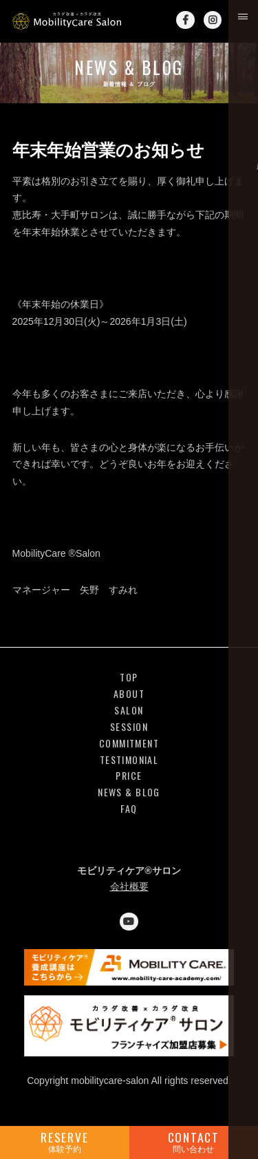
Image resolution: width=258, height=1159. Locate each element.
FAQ (128, 809)
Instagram (213, 20)
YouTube (129, 922)
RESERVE (64, 1141)
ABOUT (129, 694)
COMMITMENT (129, 743)
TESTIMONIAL (129, 760)
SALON (128, 710)
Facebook (185, 20)
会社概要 (129, 886)
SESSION (129, 727)
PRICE (129, 776)
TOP (129, 677)
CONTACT (194, 1141)
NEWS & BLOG (129, 792)
